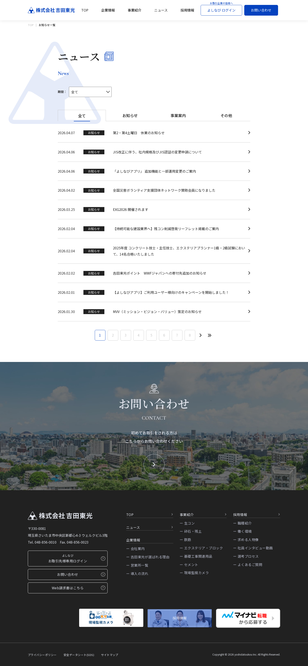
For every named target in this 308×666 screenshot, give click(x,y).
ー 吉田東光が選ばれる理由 (147, 558)
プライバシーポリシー (42, 655)
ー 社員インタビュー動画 (253, 549)
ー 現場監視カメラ (194, 574)
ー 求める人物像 (246, 541)
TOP (84, 10)
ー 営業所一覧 (137, 566)
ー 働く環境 (242, 533)
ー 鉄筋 (185, 541)
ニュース (161, 10)
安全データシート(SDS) (79, 655)
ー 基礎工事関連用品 (196, 557)
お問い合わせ (261, 10)
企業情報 (108, 10)
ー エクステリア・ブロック (201, 549)
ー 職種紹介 (242, 524)
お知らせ (130, 115)
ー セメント (189, 566)
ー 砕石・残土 (191, 533)
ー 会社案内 (135, 550)
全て (82, 115)
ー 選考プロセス (246, 557)
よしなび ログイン (221, 10)
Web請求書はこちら (78, 589)
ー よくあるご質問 (247, 566)
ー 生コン (187, 524)
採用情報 (187, 10)
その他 (226, 115)
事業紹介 (134, 10)
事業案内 (178, 115)
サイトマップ (109, 655)
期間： (62, 92)
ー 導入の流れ (137, 575)
